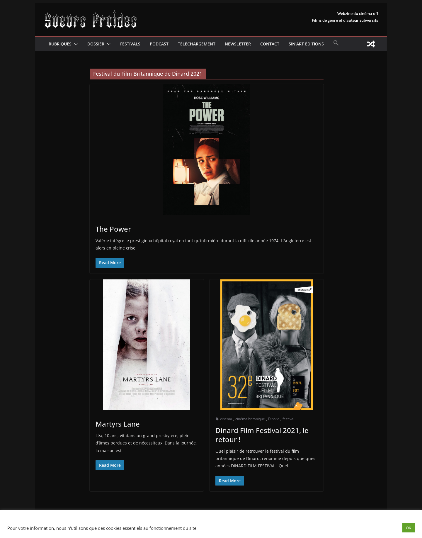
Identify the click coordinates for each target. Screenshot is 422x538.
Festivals (130, 44)
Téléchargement (196, 44)
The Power (113, 229)
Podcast (159, 44)
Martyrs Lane (118, 424)
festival (288, 418)
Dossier (95, 44)
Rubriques (60, 44)
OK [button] (408, 527)
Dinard (273, 418)
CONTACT (269, 44)
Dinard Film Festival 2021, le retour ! (262, 434)
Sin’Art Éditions (306, 44)
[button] (75, 44)
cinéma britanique (250, 418)
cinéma (226, 418)
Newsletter (238, 44)
